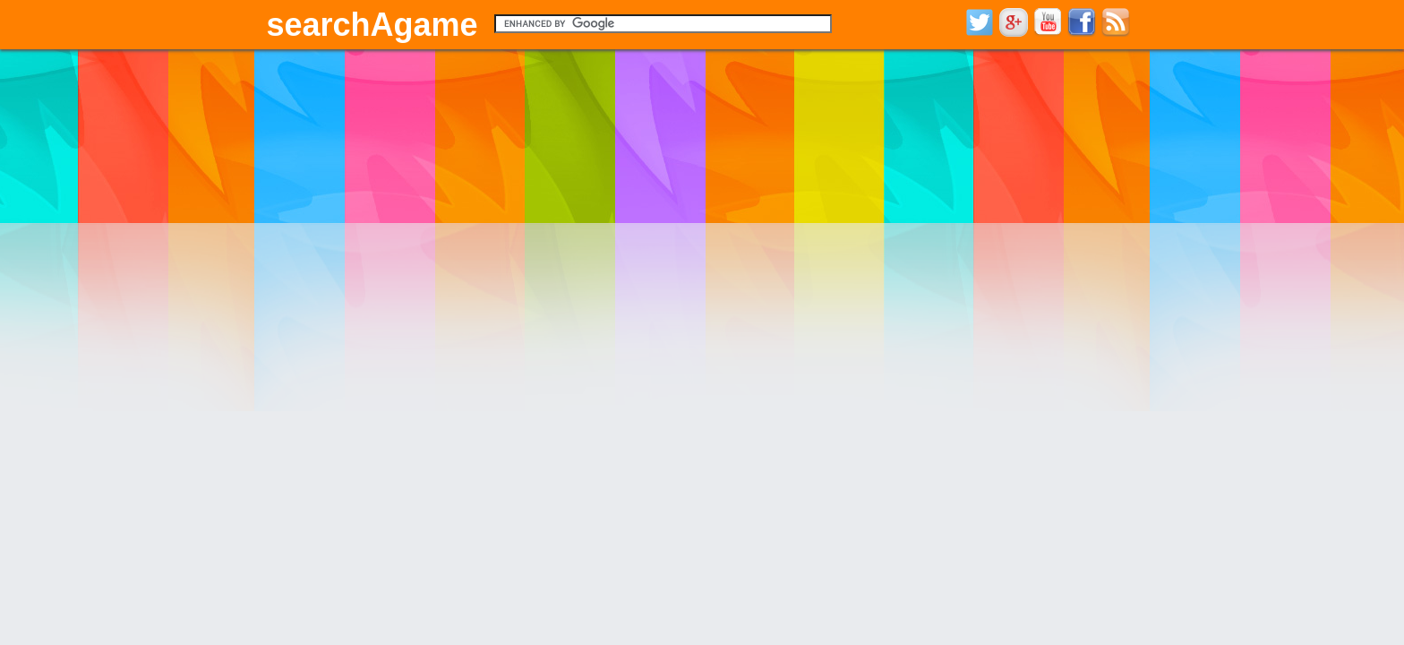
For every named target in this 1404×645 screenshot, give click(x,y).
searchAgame (372, 24)
